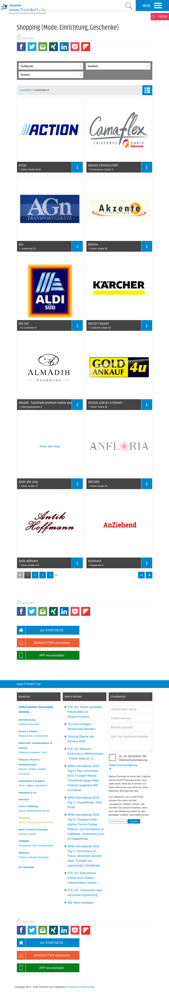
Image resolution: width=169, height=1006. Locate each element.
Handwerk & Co (27, 792)
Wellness (39, 855)
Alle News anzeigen (81, 902)
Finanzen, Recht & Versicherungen (39, 767)
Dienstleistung (39, 722)
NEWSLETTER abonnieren (43, 642)
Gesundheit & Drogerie (39, 784)
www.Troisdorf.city (29, 684)
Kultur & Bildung (39, 809)
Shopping (39, 821)
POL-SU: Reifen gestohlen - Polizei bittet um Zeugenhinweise (86, 711)
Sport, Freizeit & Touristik (39, 832)
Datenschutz (88, 987)
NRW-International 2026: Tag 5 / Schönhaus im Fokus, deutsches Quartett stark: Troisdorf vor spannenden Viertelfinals (85, 856)
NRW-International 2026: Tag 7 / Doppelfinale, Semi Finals (85, 802)
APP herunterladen (40, 655)
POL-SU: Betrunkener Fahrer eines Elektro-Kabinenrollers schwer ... (84, 878)
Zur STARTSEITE (40, 630)
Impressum (73, 987)
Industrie (24, 799)
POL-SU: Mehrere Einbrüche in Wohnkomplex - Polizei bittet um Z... (85, 753)
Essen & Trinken (39, 734)
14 (141, 575)
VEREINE (39, 844)
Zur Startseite (26, 867)
